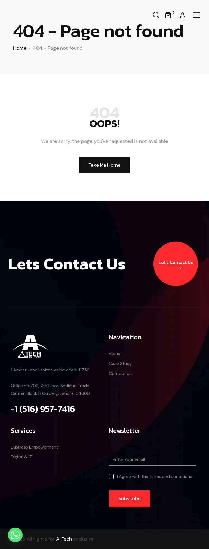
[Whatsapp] (15, 535)
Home (19, 48)
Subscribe (129, 498)
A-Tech (64, 539)
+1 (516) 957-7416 (43, 408)
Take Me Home (104, 165)
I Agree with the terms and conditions (154, 476)
